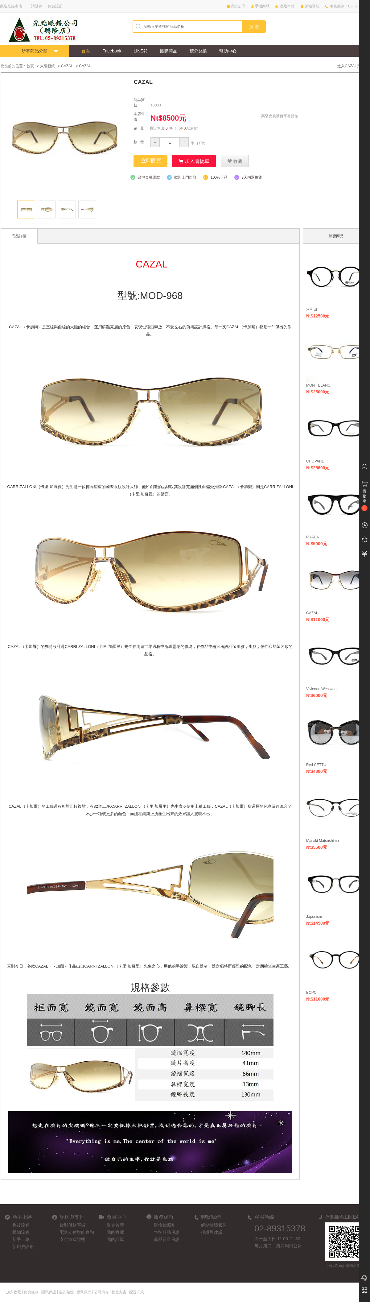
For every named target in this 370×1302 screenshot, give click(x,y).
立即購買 (151, 160)
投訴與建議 (212, 1231)
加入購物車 (194, 161)
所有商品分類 (34, 50)
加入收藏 (13, 1292)
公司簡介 (101, 1292)
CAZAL (67, 66)
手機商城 (262, 6)
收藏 (234, 161)
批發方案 (119, 1292)
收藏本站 (287, 6)
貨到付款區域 (72, 1224)
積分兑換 (198, 50)
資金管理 (115, 1224)
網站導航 (312, 6)
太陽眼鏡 (47, 66)
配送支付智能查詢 (77, 1231)
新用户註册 (23, 1246)
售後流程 (21, 1224)
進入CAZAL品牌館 (352, 66)
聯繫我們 (83, 1292)
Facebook (111, 50)
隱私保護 (48, 1292)
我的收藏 (115, 1231)
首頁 (85, 50)
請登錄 (36, 6)
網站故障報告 (214, 1224)
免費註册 (55, 6)
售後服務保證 (167, 1231)
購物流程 (21, 1231)
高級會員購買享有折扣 (279, 116)
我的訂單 (238, 6)
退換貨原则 (164, 1224)
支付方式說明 (72, 1239)
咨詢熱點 (66, 1292)
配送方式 (136, 1292)
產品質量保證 (167, 1239)
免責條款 (31, 1292)
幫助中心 (227, 50)
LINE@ (140, 50)
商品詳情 (19, 236)
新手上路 (21, 1239)
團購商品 (168, 50)
